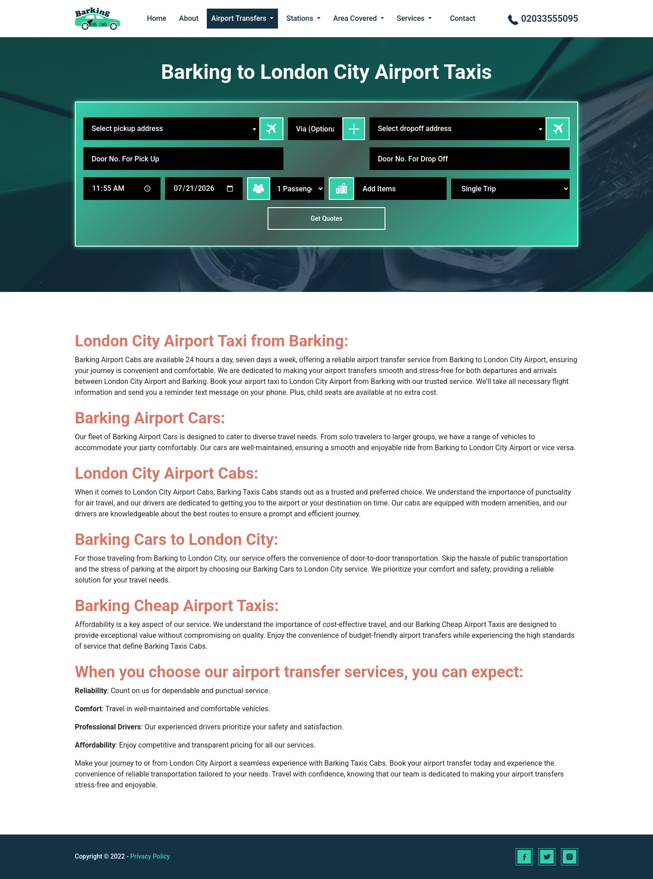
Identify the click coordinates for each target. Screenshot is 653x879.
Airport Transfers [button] (239, 18)
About (189, 18)
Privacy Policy (150, 856)
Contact (462, 18)
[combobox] (171, 128)
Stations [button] (300, 18)
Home (156, 18)
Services (411, 18)
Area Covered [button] (356, 18)
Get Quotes (326, 218)
